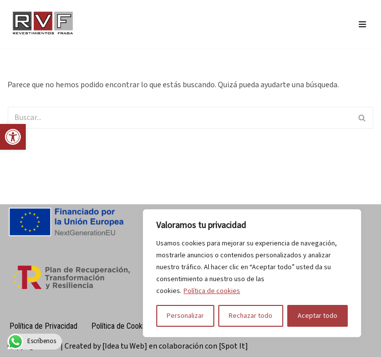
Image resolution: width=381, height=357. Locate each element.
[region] (252, 273)
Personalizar (185, 315)
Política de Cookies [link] (121, 326)
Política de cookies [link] (212, 291)
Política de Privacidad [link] (43, 326)
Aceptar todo (317, 315)
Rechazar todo (250, 315)
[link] (13, 137)
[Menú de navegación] (362, 24)
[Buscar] (179, 118)
